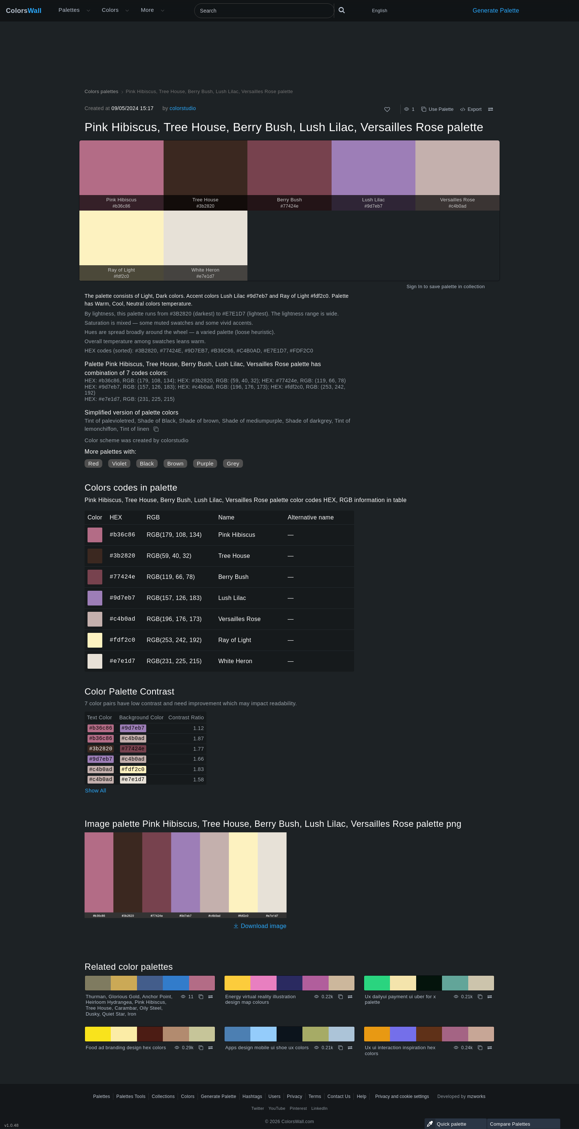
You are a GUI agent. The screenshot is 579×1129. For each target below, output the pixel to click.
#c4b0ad (122, 619)
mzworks (476, 1096)
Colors (24, 10)
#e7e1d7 (122, 661)
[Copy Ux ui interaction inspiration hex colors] (480, 1047)
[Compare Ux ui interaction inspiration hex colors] (489, 1047)
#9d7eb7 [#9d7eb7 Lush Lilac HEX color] (95, 593)
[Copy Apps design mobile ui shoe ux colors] (340, 1047)
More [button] (147, 10)
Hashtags (252, 1096)
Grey (233, 463)
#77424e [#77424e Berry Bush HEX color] (95, 572)
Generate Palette (496, 10)
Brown (175, 463)
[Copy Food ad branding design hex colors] (201, 1047)
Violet (119, 463)
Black (147, 463)
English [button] (379, 10)
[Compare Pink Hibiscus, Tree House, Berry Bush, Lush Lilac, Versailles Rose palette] (490, 109)
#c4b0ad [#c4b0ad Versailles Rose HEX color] (95, 614)
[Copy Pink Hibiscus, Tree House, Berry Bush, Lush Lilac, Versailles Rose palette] (157, 429)
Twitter (257, 1108)
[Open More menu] (88, 11)
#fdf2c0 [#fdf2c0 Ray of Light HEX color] (95, 635)
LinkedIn (319, 1108)
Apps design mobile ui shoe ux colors (267, 1047)
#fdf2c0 (122, 640)
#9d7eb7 (122, 598)
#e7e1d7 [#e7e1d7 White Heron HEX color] (95, 656)
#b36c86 (122, 535)
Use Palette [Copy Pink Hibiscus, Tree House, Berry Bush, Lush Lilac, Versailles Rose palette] (437, 109)
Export (471, 109)
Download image (260, 926)
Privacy (294, 1096)
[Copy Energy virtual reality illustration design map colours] (340, 996)
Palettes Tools (130, 1096)
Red (93, 463)
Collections (163, 1096)
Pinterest (298, 1108)
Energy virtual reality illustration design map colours (260, 999)
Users (274, 1096)
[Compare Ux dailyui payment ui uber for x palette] (489, 996)
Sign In (414, 286)
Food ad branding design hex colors (126, 1047)
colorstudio (182, 108)
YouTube (276, 1108)
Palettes (69, 10)
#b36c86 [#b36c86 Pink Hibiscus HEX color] (95, 530)
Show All (95, 791)
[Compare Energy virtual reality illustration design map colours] (350, 996)
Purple (205, 463)
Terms (315, 1096)
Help (361, 1096)
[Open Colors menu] (127, 11)
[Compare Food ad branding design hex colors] (210, 1047)
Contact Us (339, 1096)
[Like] (387, 109)
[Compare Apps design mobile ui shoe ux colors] (350, 1047)
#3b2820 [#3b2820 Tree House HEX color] (95, 551)
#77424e (122, 577)
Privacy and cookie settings (402, 1096)
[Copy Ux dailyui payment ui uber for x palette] (480, 996)
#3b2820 (122, 556)
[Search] (264, 10)
